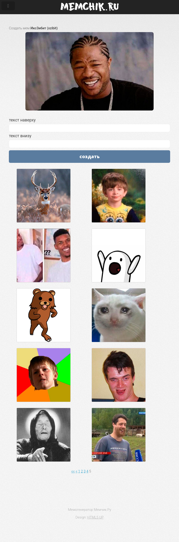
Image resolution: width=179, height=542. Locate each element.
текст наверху (89, 125)
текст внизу (89, 141)
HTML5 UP (95, 517)
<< (73, 471)
